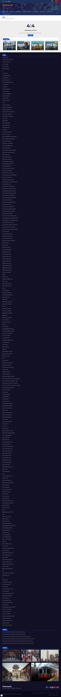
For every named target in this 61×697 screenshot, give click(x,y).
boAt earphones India (6, 251)
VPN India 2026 (5, 586)
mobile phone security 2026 (7, 446)
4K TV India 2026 (5, 66)
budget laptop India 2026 (7, 267)
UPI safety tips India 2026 (7, 582)
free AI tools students (6, 335)
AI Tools (3, 102)
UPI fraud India (5, 579)
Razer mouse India (5, 507)
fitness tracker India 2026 (7, 333)
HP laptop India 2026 (6, 394)
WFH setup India (5, 604)
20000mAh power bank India (7, 59)
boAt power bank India (6, 256)
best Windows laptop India (7, 236)
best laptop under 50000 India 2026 (9, 190)
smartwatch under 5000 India (7, 552)
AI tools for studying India (7, 107)
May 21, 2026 (49, 47)
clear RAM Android (5, 290)
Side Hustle (4, 541)
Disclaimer (35, 11)
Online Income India (6, 464)
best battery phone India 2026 (7, 161)
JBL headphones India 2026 (7, 403)
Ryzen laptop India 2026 (6, 523)
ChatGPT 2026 (4, 276)
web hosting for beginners (7, 595)
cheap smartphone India (6, 283)
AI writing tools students (6, 109)
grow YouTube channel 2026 (7, 362)
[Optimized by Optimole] (2, 695)
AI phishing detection (6, 95)
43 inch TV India (5, 64)
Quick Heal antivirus (6, 505)
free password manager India (7, 340)
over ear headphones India (7, 475)
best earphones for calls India (7, 172)
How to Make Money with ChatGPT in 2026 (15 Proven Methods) (14, 634)
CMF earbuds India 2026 (6, 292)
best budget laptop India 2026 (7, 163)
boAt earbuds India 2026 (6, 249)
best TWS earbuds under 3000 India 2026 (10, 229)
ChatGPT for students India (7, 279)
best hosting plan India (6, 184)
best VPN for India (5, 231)
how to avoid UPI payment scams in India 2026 (11, 378)
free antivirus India (5, 337)
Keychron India (5, 410)
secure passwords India (6, 536)
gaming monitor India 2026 (7, 353)
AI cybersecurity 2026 (6, 75)
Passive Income (5, 478)
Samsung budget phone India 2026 (8, 525)
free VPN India (5, 344)
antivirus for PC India (6, 134)
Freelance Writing (5, 346)
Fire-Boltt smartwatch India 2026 (8, 331)
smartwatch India (5, 550)
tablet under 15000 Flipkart (7, 568)
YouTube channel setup (6, 618)
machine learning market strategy (8, 432)
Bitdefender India (5, 242)
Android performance (6, 125)
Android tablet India (6, 127)
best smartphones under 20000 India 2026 (10, 220)
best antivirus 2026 (5, 154)
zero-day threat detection (7, 625)
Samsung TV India (5, 532)
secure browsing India (6, 534)
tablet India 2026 (5, 566)
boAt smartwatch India (6, 258)
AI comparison (5, 73)
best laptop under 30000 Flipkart (8, 186)
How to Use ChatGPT (6, 389)
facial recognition (5, 326)
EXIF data (4, 324)
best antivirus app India (6, 156)
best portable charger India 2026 (8, 211)
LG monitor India (5, 423)
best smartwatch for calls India (8, 222)
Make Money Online (5, 439)
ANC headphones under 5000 (7, 116)
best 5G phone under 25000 (7, 143)
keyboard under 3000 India (7, 405)
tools (3, 570)
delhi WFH (4, 306)
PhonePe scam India (6, 491)
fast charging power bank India (8, 328)
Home (7, 11)
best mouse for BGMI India (7, 199)
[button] (56, 12)
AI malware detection (6, 89)
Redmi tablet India (5, 521)
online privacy (4, 469)
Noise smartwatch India (6, 455)
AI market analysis (5, 91)
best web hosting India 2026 (7, 233)
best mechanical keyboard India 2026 (9, 193)
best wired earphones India (7, 238)
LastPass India (5, 419)
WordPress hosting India (6, 609)
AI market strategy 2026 (6, 93)
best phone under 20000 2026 (7, 206)
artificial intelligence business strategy (9, 136)
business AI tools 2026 (6, 272)
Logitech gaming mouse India (7, 430)
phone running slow (6, 487)
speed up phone (5, 557)
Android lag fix (5, 120)
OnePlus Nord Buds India (6, 462)
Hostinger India (5, 369)
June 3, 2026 (35, 47)
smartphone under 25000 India (8, 548)
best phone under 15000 (6, 204)
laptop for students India (6, 412)
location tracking (5, 428)
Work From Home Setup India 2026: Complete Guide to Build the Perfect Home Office (18, 638)
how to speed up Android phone (8, 387)
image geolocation (5, 396)
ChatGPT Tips (4, 281)
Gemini (3, 358)
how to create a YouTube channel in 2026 (9, 380)
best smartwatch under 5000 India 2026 (9, 224)
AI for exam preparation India (7, 82)
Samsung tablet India (6, 530)
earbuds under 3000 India (7, 317)
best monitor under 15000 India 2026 (9, 197)
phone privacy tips (5, 484)
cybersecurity (4, 299)
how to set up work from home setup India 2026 (11, 385)
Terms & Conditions (27, 11)
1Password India (5, 57)
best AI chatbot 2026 (6, 147)
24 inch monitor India (6, 61)
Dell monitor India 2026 (6, 310)
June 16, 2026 (21, 47)
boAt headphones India (6, 254)
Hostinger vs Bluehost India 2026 (8, 376)
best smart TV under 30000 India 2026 (9, 215)
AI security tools (5, 98)
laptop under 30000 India (7, 414)
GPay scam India (5, 360)
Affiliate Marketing (5, 68)
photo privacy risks (5, 496)
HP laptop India (5, 392)
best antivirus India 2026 (6, 159)
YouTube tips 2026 (5, 622)
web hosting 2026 (5, 591)
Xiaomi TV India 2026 (6, 613)
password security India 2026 (7, 482)
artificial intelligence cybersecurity (8, 138)
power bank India (5, 498)
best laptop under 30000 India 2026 (9, 188)
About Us (12, 11)
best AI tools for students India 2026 (9, 150)
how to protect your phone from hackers (9, 383)
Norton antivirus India (6, 457)
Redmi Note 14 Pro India (6, 516)
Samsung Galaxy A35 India (7, 527)
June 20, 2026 (6, 47)
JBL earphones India (6, 401)
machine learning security (7, 435)
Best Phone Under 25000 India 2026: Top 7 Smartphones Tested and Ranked (16, 636)
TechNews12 (18, 11)
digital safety (4, 315)
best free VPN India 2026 (6, 177)
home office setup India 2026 (7, 367)
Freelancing (4, 349)
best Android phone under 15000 (8, 152)
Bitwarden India (5, 245)
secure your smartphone (6, 539)
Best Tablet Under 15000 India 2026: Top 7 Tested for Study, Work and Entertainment (18, 643)
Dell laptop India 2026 (6, 308)
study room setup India (6, 561)
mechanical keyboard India (7, 441)
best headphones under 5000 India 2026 (9, 181)
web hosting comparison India (7, 593)
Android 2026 (4, 118)
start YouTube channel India (7, 559)
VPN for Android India (6, 584)
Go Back (30, 35)
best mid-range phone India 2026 (8, 195)
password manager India (6, 480)
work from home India (6, 611)
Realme (3, 509)
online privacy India (5, 471)
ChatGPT (3, 274)
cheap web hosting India (6, 285)
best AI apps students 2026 (7, 145)
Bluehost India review (6, 247)
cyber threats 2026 (5, 297)
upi (2, 577)
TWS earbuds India (5, 575)
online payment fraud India (7, 466)
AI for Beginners (5, 77)
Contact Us (42, 11)
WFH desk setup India (6, 600)
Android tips (4, 129)
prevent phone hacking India (7, 500)
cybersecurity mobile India (7, 301)
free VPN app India (5, 342)
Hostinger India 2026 (6, 371)
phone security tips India (6, 489)
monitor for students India (7, 448)
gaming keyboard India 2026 (7, 351)
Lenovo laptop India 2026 (7, 421)
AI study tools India (5, 100)
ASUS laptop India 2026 (6, 141)
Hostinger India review (6, 374)
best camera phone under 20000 (8, 168)
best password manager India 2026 (8, 202)
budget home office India (7, 265)
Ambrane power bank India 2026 (8, 111)
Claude (3, 288)
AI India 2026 (4, 86)
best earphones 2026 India (7, 170)
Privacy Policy (50, 11)
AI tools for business (6, 104)
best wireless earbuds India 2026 (8, 240)
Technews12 (7, 5)
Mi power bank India (6, 444)
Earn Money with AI (5, 319)
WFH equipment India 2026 (7, 602)
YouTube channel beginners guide (8, 616)
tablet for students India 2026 (7, 564)
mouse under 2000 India (6, 453)
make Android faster (6, 437)
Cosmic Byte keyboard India (7, 294)
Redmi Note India (5, 518)
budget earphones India (6, 263)
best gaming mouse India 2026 (8, 179)
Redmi (3, 514)
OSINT (3, 473)
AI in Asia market (5, 84)
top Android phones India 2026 (8, 573)
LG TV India (4, 426)
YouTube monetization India (7, 620)
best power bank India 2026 (7, 213)
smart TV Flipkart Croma (6, 543)
